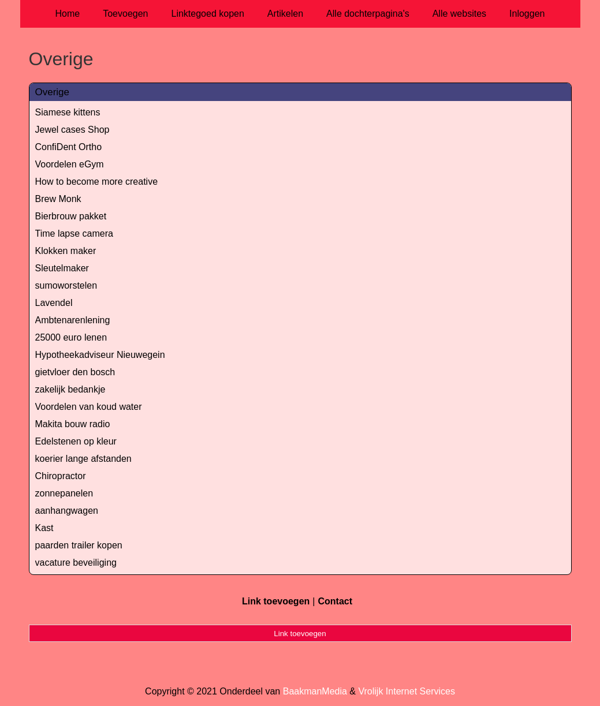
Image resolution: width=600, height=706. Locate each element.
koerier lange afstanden (83, 459)
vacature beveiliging (76, 562)
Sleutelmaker (62, 268)
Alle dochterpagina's (367, 13)
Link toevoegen (276, 601)
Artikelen (285, 13)
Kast (44, 528)
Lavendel (54, 303)
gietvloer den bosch (75, 372)
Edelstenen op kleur (76, 441)
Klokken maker (65, 251)
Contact (335, 601)
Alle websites (459, 13)
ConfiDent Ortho (68, 147)
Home (67, 13)
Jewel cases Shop (72, 130)
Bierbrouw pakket (71, 216)
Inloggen (527, 13)
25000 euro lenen (71, 337)
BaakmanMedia (315, 691)
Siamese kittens (67, 112)
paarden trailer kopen (78, 545)
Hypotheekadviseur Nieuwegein (100, 355)
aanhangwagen (66, 511)
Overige (52, 92)
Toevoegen (125, 13)
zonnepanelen (64, 493)
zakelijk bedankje (70, 389)
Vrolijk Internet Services (406, 691)
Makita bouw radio (72, 424)
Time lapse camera (74, 233)
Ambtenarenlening (72, 320)
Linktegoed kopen (208, 13)
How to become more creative (96, 181)
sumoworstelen (66, 285)
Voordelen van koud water (88, 407)
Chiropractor (60, 476)
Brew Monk (58, 199)
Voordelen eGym (69, 164)
